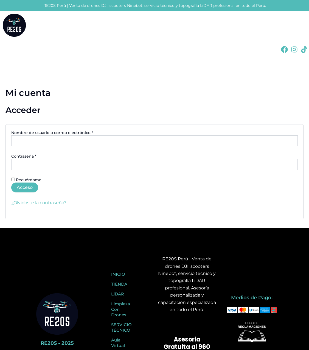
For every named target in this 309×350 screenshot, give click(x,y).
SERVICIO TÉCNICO (121, 327)
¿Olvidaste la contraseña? (38, 202)
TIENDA (119, 284)
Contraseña (35, 156)
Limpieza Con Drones (120, 309)
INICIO (118, 274)
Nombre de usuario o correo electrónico (63, 132)
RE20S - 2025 (57, 343)
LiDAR (117, 294)
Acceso (25, 187)
